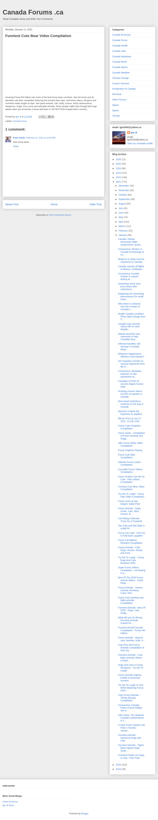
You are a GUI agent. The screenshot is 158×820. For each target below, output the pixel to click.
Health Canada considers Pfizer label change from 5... (131, 316)
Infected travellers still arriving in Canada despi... (129, 346)
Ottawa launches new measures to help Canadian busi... (129, 337)
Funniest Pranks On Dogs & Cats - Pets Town (131, 756)
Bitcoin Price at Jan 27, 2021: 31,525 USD (130, 420)
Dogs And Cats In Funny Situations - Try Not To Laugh (130, 668)
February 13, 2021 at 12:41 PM (40, 137)
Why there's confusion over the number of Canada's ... (129, 306)
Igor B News (8, 805)
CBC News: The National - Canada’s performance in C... (131, 718)
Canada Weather (121, 72)
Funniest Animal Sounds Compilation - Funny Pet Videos (131, 630)
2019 (119, 769)
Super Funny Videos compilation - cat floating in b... (131, 570)
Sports (115, 110)
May (120, 217)
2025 (119, 163)
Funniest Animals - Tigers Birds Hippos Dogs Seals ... (131, 748)
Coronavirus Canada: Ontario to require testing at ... (129, 276)
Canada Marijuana (121, 56)
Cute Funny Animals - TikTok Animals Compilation (129, 698)
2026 (119, 159)
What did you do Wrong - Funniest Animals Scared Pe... (131, 620)
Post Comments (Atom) (60, 215)
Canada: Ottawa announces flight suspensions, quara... (130, 242)
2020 (119, 764)
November (124, 190)
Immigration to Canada (124, 88)
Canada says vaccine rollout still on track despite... (129, 327)
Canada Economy (121, 34)
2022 (119, 177)
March (122, 226)
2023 (119, 173)
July (120, 208)
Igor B (134, 132)
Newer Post (12, 204)
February (123, 230)
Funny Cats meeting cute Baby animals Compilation (131, 600)
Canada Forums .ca (33, 12)
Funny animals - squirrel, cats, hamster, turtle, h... (131, 639)
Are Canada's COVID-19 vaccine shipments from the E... (131, 364)
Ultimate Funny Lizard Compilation (129, 463)
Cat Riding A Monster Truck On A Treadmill (130, 520)
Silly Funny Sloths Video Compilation (130, 444)
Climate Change (120, 78)
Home (54, 204)
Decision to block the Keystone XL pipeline (130, 412)
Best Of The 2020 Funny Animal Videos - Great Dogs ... (130, 580)
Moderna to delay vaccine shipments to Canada (131, 260)
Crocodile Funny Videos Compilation (130, 470)
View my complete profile (140, 143)
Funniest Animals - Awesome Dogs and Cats (129, 738)
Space (115, 105)
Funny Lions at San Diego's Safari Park (129, 502)
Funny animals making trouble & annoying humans (129, 678)
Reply (16, 146)
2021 (119, 181)
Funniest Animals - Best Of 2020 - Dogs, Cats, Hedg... (131, 610)
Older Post (96, 204)
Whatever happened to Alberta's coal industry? (131, 355)
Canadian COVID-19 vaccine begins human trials (130, 384)
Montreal (116, 94)
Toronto (116, 115)
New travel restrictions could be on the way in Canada (130, 404)
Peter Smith (19, 137)
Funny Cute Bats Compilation (126, 456)
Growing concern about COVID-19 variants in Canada (130, 394)
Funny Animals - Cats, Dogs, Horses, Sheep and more (130, 550)
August (122, 203)
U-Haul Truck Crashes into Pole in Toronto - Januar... (131, 728)
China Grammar (10, 801)
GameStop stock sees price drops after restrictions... (129, 286)
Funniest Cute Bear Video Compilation (131, 488)
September (124, 199)
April (121, 221)
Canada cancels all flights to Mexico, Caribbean (131, 267)
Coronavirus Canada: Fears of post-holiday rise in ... (130, 708)
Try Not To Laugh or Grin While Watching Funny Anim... (131, 688)
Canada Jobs (119, 51)
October (122, 194)
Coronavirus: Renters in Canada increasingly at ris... (131, 252)
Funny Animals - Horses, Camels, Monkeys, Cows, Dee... (130, 590)
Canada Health (120, 45)
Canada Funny (20, 121)
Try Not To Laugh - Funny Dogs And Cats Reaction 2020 (131, 560)
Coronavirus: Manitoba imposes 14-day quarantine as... (129, 374)
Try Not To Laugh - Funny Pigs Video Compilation (131, 495)
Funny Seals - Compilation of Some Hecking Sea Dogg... (131, 436)
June (121, 212)
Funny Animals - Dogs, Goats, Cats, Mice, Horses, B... (129, 511)
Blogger (84, 813)
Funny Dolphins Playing (130, 450)
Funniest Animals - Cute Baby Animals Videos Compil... (130, 658)
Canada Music (119, 61)
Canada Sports (120, 67)
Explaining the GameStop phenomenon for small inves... (131, 296)
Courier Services (120, 83)
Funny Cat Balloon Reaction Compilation (130, 541)
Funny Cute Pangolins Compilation (129, 427)
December (124, 185)
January (122, 235)
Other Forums (119, 99)
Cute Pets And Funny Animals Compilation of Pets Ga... (131, 648)
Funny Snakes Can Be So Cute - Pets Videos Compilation (131, 479)
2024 (119, 168)
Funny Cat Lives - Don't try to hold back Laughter (131, 534)
